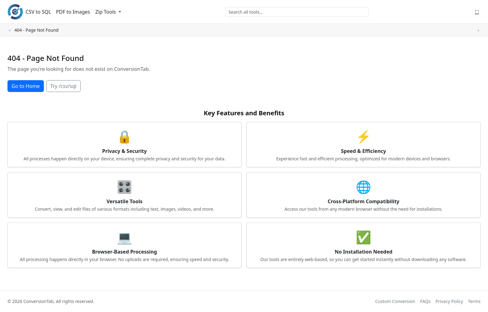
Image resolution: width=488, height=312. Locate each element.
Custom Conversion (395, 301)
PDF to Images (73, 11)
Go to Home (26, 86)
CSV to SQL (38, 11)
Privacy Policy (449, 301)
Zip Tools (106, 11)
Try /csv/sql (63, 86)
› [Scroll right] (478, 30)
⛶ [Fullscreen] (477, 11)
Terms (474, 301)
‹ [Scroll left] (9, 30)
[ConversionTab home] (15, 11)
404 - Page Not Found (36, 30)
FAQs (425, 301)
